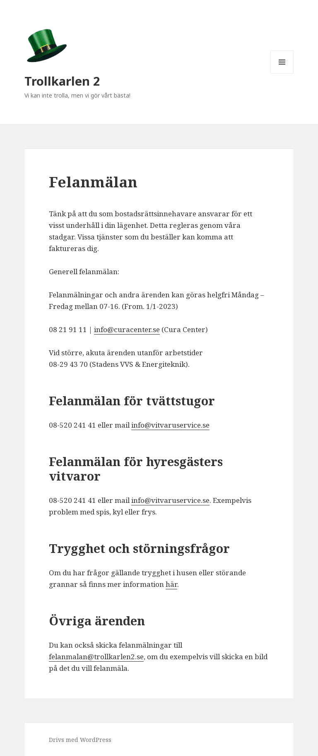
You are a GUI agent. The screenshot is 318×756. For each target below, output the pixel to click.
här (171, 584)
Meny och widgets (282, 73)
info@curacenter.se (127, 329)
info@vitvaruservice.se (170, 425)
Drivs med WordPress (80, 740)
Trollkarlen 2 (62, 81)
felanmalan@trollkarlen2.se (96, 656)
